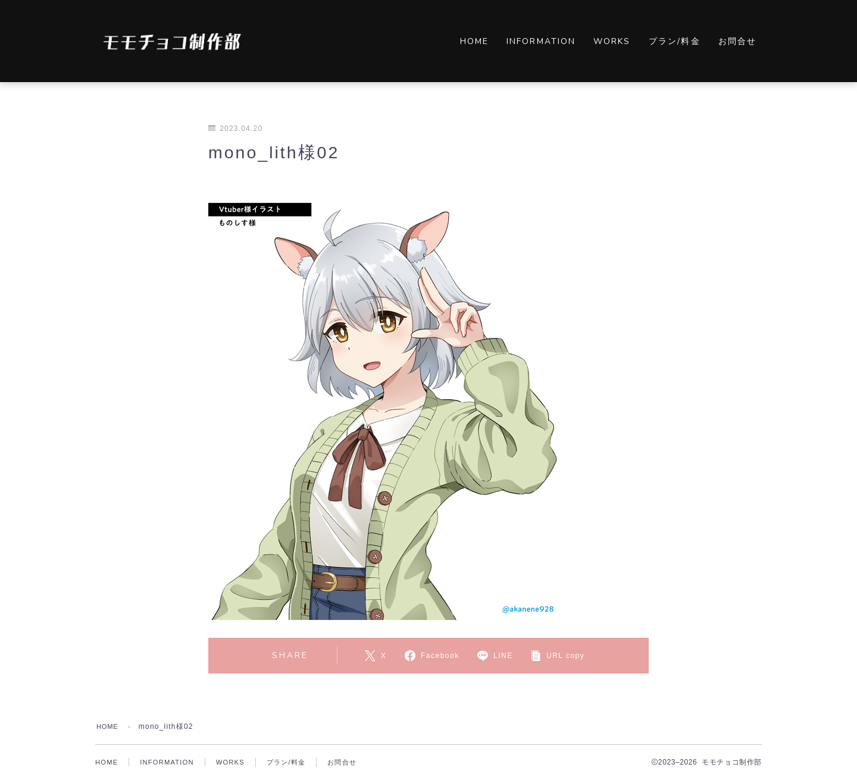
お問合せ (737, 41)
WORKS (612, 41)
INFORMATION (540, 41)
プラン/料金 (674, 41)
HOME (474, 41)
